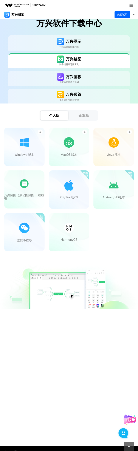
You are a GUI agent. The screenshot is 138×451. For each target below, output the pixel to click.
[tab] (69, 42)
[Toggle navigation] (134, 15)
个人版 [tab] (54, 115)
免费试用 (122, 14)
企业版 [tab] (84, 115)
